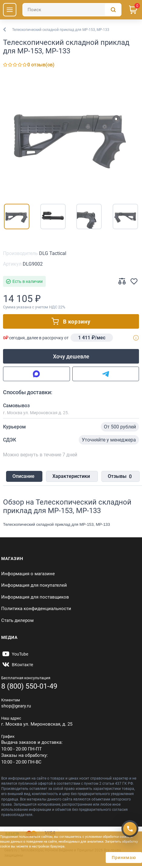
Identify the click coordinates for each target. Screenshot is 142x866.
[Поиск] (71, 9)
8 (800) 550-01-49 (29, 686)
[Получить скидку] (129, 828)
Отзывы (120, 476)
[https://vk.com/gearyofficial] (17, 664)
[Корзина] (133, 9)
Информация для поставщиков (35, 597)
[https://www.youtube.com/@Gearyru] (14, 654)
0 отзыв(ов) (40, 65)
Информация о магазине (28, 573)
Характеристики (71, 476)
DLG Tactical (52, 253)
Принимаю (124, 857)
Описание (23, 476)
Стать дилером (17, 620)
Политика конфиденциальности (36, 608)
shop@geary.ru (16, 706)
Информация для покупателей (34, 585)
